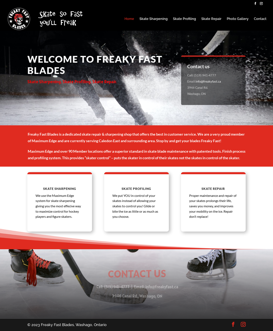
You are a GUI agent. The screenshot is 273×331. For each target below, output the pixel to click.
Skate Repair (211, 19)
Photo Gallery (238, 19)
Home (129, 19)
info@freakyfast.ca (208, 81)
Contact (260, 19)
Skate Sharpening (153, 19)
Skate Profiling (184, 19)
